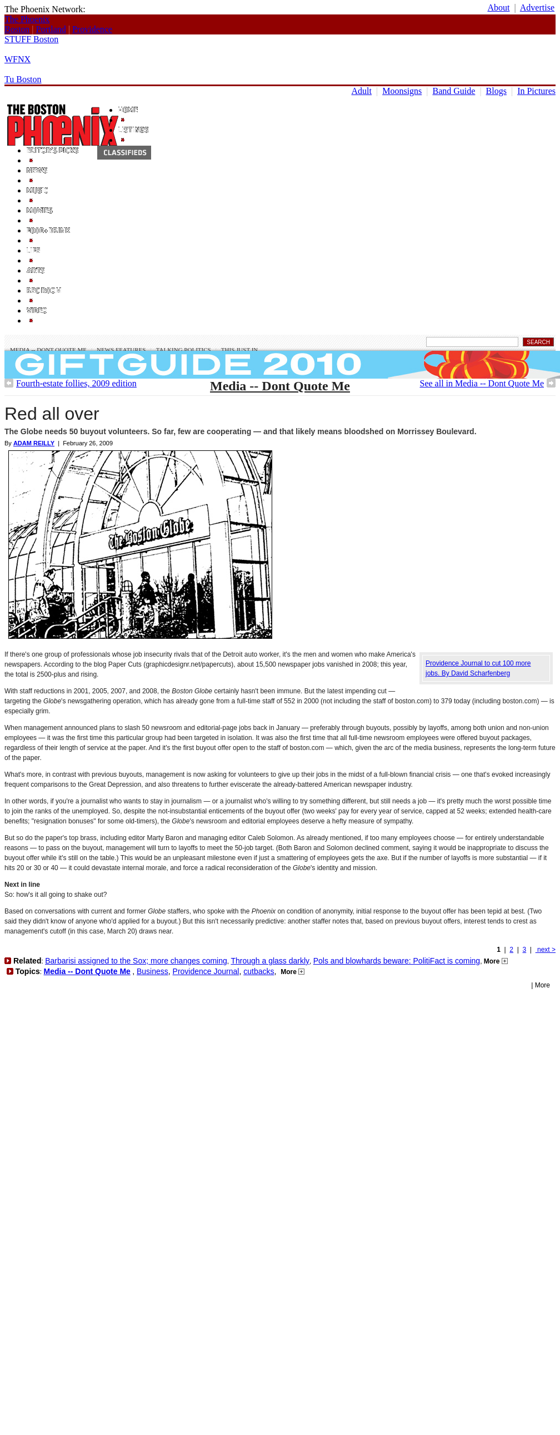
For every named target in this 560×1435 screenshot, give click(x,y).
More (496, 961)
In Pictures (536, 91)
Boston (16, 29)
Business (152, 971)
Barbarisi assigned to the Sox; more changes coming (136, 960)
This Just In (239, 349)
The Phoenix (26, 19)
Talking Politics (183, 349)
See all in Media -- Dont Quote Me (482, 383)
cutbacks (258, 971)
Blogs (496, 91)
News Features (121, 349)
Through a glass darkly (270, 960)
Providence (92, 29)
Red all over (51, 414)
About (498, 7)
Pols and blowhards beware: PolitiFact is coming (396, 960)
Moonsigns (402, 91)
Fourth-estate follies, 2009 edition (76, 383)
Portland (51, 29)
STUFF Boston (31, 39)
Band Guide (454, 91)
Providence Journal (206, 971)
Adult (362, 91)
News (18, 341)
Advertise (537, 7)
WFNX (17, 59)
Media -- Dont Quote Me (48, 349)
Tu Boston (23, 79)
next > (546, 950)
